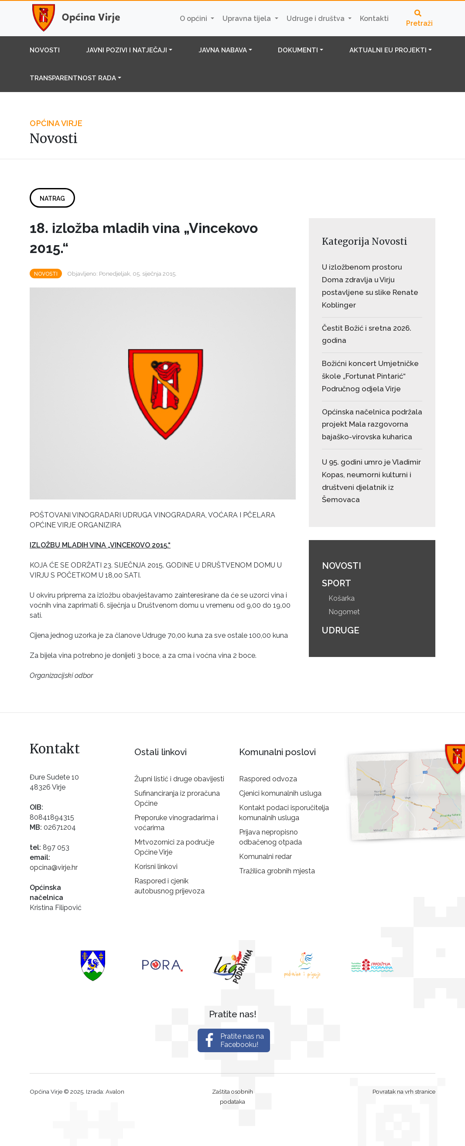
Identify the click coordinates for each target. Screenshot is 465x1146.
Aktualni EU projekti (388, 50)
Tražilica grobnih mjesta (277, 871)
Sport (336, 583)
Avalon (115, 1091)
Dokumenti (298, 50)
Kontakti (374, 18)
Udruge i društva (316, 18)
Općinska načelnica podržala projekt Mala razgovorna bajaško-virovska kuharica (372, 424)
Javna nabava (222, 50)
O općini (194, 18)
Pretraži (419, 18)
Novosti (45, 50)
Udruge (340, 630)
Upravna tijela (247, 18)
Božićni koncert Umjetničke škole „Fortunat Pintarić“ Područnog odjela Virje (370, 376)
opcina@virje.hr (54, 867)
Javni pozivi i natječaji (126, 50)
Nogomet (344, 612)
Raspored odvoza (268, 779)
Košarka (341, 598)
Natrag (52, 198)
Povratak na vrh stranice (404, 1091)
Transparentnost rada (73, 78)
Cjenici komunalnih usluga (280, 793)
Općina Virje (84, 18)
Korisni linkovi (156, 866)
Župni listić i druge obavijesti (179, 779)
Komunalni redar (265, 856)
